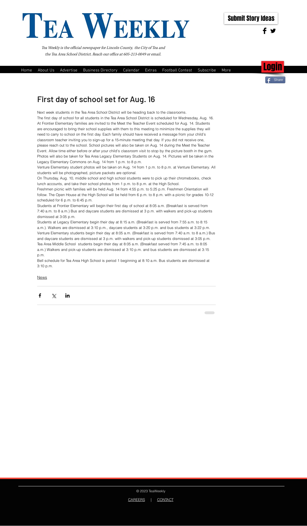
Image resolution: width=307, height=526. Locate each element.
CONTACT (165, 499)
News (42, 277)
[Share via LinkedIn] (67, 295)
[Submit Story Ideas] (251, 18)
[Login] (272, 67)
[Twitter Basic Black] (273, 31)
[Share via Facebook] (40, 295)
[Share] (275, 80)
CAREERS (136, 499)
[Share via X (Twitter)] (53, 295)
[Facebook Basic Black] (264, 31)
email (155, 54)
